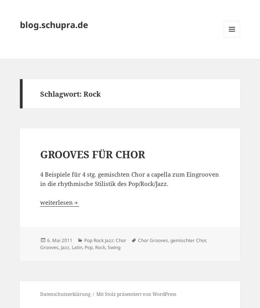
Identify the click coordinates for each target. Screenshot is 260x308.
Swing (114, 247)
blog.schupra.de (54, 24)
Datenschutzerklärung (65, 294)
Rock (100, 247)
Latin (77, 247)
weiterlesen (59, 202)
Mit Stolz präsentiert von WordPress (136, 294)
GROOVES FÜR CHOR (92, 154)
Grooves (49, 247)
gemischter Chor (188, 240)
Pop (89, 247)
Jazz (65, 247)
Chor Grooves (153, 240)
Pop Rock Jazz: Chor (105, 240)
